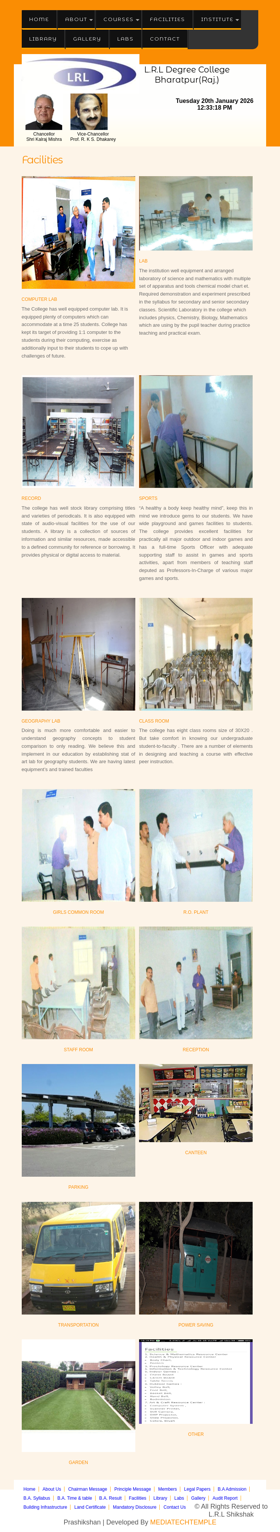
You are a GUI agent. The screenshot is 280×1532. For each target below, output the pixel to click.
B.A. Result (110, 1498)
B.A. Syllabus (37, 1498)
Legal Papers (197, 1489)
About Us (52, 1489)
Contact (165, 39)
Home (39, 19)
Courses (118, 19)
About (76, 19)
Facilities (167, 19)
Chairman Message (87, 1489)
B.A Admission (232, 1489)
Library (43, 39)
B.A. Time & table (74, 1498)
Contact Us (174, 1507)
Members (167, 1489)
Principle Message (132, 1489)
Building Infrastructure (45, 1507)
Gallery (87, 39)
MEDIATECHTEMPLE (183, 1522)
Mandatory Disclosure (134, 1507)
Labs (125, 39)
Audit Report (225, 1498)
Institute (217, 19)
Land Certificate (90, 1507)
